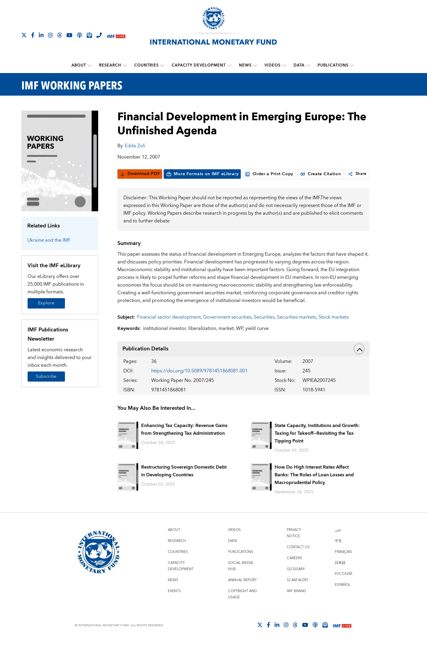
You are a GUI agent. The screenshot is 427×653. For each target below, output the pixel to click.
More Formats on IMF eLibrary (202, 173)
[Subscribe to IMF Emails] (89, 35)
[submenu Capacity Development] (229, 65)
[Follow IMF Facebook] (32, 35)
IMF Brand (296, 602)
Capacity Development (199, 65)
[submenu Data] (308, 65)
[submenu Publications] (352, 65)
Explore (46, 303)
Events (174, 602)
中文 (338, 552)
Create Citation (320, 173)
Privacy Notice (294, 544)
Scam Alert (297, 591)
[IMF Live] (116, 35)
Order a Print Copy (269, 173)
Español (342, 596)
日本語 (340, 574)
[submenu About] (89, 65)
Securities (264, 328)
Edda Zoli (135, 145)
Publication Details (243, 360)
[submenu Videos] (284, 65)
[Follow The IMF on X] (24, 35)
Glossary (296, 580)
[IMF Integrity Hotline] (99, 35)
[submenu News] (255, 65)
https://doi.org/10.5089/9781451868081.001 (199, 382)
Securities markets (296, 328)
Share (130, 185)
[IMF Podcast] (79, 35)
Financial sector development (169, 328)
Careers (294, 569)
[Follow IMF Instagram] (50, 35)
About (79, 65)
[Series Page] (59, 160)
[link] (122, 185)
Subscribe (46, 376)
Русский (343, 585)
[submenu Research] (125, 65)
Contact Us (298, 558)
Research (110, 65)
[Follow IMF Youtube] (69, 35)
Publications (333, 65)
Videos (273, 65)
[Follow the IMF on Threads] (59, 35)
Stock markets (333, 328)
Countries (147, 65)
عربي (338, 541)
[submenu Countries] (162, 65)
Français (343, 563)
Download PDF (140, 173)
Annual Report (242, 591)
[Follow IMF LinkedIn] (41, 35)
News (245, 65)
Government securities (227, 328)
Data (299, 65)
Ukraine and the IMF (49, 240)
